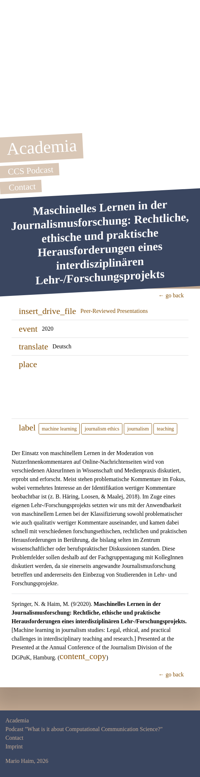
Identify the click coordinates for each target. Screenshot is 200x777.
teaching (165, 429)
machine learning (59, 429)
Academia (17, 720)
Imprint (14, 746)
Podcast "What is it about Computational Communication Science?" (84, 729)
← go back (171, 295)
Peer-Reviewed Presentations (114, 311)
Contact (14, 738)
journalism (138, 429)
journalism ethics (101, 429)
